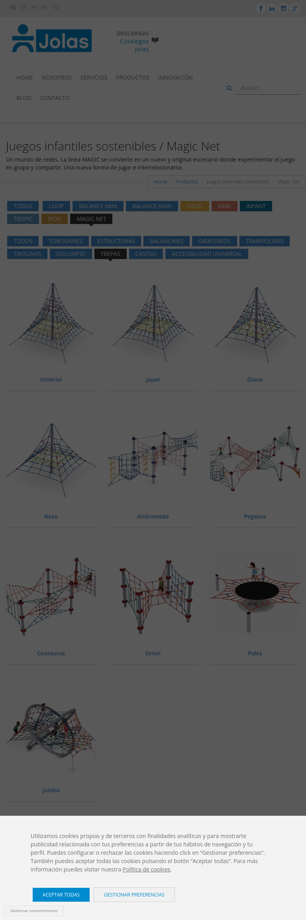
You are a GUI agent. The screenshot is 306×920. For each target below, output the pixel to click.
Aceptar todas (61, 894)
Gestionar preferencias (134, 894)
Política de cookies (147, 869)
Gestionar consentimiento (33, 910)
